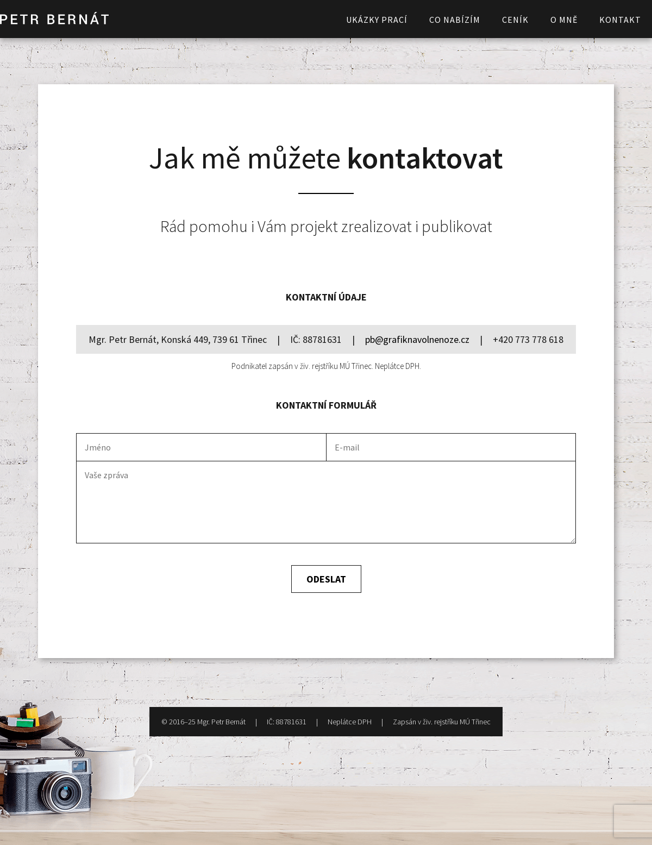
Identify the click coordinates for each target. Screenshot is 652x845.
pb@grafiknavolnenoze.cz (417, 339)
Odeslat (326, 579)
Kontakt (620, 19)
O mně (564, 19)
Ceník (515, 19)
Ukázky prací (377, 19)
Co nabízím (454, 19)
